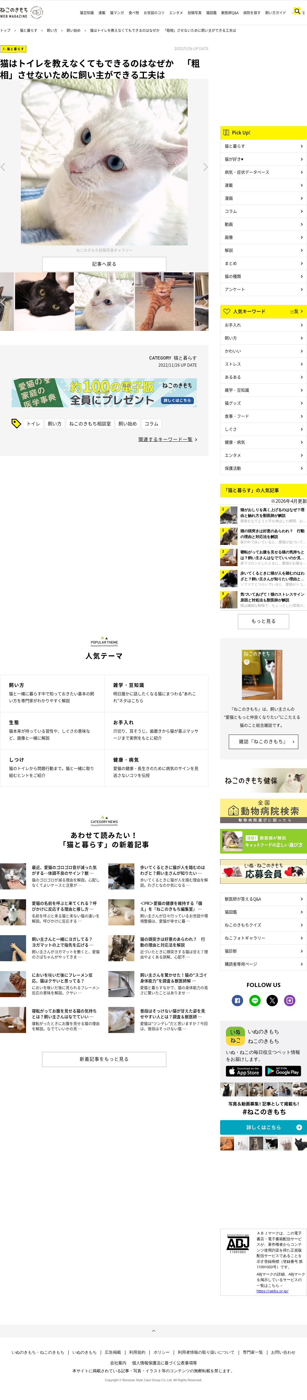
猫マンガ (117, 12)
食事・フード (237, 416)
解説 (229, 250)
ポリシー (162, 1352)
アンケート (235, 289)
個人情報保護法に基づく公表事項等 (164, 1363)
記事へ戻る (104, 263)
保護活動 (233, 468)
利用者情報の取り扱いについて (206, 1352)
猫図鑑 (211, 12)
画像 (229, 237)
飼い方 (52, 30)
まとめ (231, 263)
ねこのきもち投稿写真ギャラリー (104, 250)
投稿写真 (195, 12)
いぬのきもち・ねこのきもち (38, 1352)
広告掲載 (113, 1352)
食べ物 (134, 12)
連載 (101, 12)
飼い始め (74, 30)
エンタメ (176, 12)
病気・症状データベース (247, 172)
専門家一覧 (253, 1352)
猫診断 (231, 951)
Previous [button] (2, 166)
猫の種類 (233, 276)
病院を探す (252, 12)
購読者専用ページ (241, 964)
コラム (151, 423)
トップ (5, 30)
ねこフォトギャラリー (245, 938)
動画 (229, 224)
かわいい (233, 351)
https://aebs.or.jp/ (272, 1290)
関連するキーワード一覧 (165, 439)
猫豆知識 (87, 12)
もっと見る (263, 620)
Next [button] (206, 166)
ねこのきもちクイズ (243, 925)
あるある (233, 377)
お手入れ (233, 325)
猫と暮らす (28, 30)
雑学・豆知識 (237, 390)
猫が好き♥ (234, 159)
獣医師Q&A (230, 12)
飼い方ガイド (275, 12)
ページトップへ (153, 1331)
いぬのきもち (84, 1352)
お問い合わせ (283, 1352)
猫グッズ (233, 403)
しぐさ (231, 429)
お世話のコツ (154, 12)
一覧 (294, 311)
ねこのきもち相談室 (90, 423)
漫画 (229, 198)
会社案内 (118, 1363)
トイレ (33, 423)
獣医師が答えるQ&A (243, 899)
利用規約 (137, 1352)
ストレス (233, 364)
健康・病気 (235, 442)
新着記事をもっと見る (104, 1058)
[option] (104, 166)
